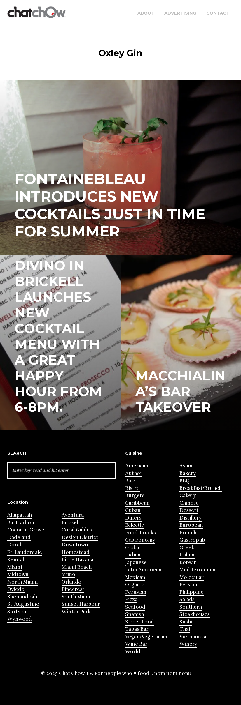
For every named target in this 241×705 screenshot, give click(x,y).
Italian (187, 555)
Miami (14, 567)
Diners (133, 518)
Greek (186, 548)
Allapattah (19, 515)
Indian (133, 555)
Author (133, 473)
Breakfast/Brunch (200, 488)
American (137, 466)
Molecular (191, 577)
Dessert (188, 510)
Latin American (143, 570)
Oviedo (16, 589)
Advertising (180, 13)
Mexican (135, 577)
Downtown (75, 545)
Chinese (189, 503)
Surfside (17, 612)
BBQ (184, 481)
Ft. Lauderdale (24, 552)
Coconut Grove (25, 530)
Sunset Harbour (81, 604)
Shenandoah (22, 597)
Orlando (71, 582)
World (132, 652)
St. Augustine (23, 604)
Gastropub (192, 540)
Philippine (191, 592)
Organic (134, 585)
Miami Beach (77, 567)
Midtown (18, 574)
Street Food (139, 622)
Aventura (73, 515)
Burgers (134, 495)
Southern (190, 607)
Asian (186, 466)
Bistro (132, 488)
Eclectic (134, 525)
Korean (188, 562)
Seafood (135, 607)
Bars (130, 481)
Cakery (187, 495)
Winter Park (76, 612)
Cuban (133, 510)
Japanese (136, 562)
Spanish (134, 614)
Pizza (131, 599)
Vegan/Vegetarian (146, 637)
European (191, 525)
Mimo (68, 574)
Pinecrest (73, 589)
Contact (217, 13)
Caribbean (137, 503)
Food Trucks (140, 533)
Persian (188, 585)
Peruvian (135, 592)
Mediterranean (197, 570)
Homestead (76, 552)
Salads (187, 599)
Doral (14, 545)
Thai (184, 629)
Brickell (71, 523)
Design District (80, 537)
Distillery (190, 518)
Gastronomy (140, 540)
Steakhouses (194, 614)
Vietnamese (193, 637)
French (187, 533)
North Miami (22, 582)
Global (133, 548)
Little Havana (77, 559)
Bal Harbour (21, 523)
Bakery (187, 473)
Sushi (185, 622)
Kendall (16, 559)
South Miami (77, 597)
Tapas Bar (137, 629)
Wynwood (19, 619)
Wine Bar (136, 644)
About (145, 13)
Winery (188, 644)
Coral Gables (77, 530)
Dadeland (19, 537)
